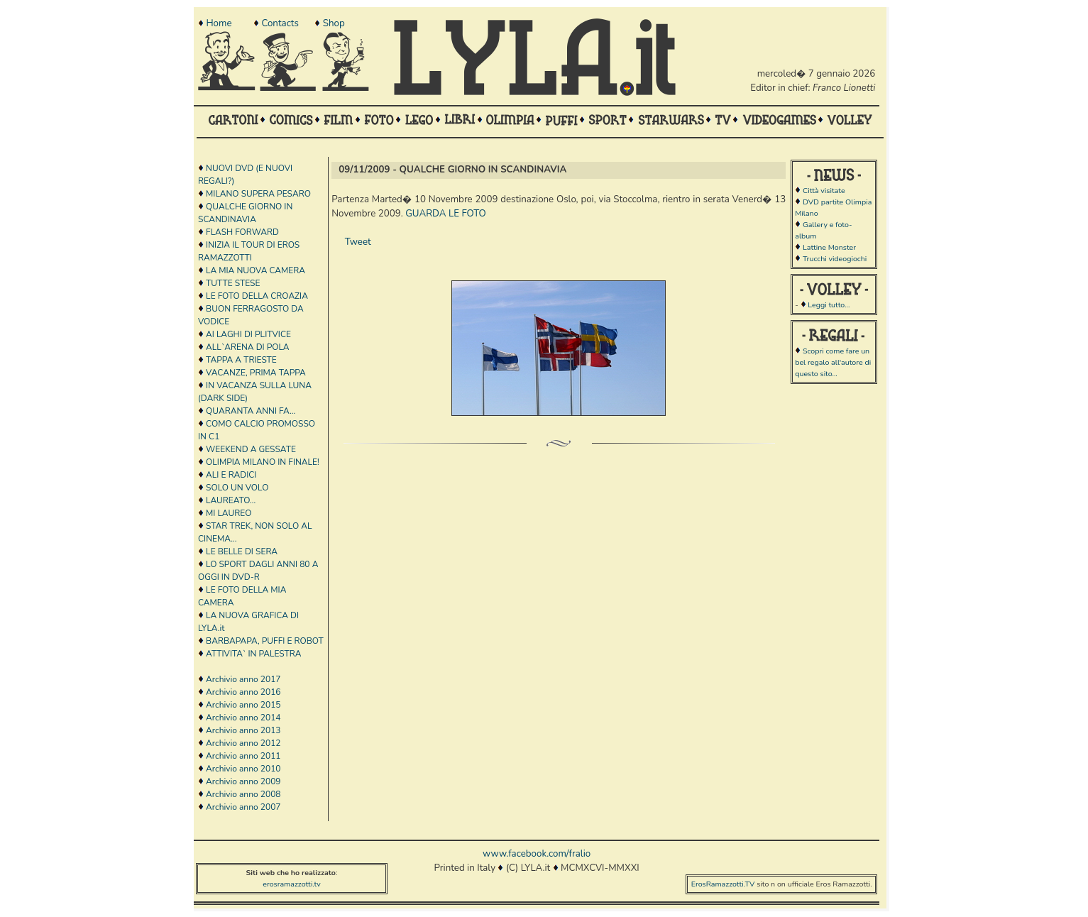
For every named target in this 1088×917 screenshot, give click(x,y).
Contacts (279, 23)
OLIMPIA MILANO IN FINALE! (262, 462)
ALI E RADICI (231, 475)
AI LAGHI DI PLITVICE (248, 334)
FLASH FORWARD (242, 232)
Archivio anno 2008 (243, 794)
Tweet (358, 242)
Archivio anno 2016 (243, 692)
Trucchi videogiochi (835, 258)
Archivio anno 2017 (243, 679)
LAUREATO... (230, 500)
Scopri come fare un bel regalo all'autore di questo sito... (833, 362)
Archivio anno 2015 (243, 704)
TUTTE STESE (233, 283)
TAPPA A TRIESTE (241, 360)
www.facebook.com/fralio (536, 853)
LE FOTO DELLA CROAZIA (257, 296)
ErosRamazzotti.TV (723, 884)
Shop (334, 23)
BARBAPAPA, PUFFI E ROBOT (265, 641)
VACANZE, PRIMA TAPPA (256, 372)
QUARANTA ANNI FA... (250, 411)
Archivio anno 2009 (243, 781)
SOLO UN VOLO (237, 487)
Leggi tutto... (829, 305)
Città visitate (824, 190)
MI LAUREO (228, 513)
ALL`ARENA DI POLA (247, 347)
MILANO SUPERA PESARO (258, 193)
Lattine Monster (829, 247)
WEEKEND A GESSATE (251, 449)
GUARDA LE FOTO (445, 213)
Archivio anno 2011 (243, 756)
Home (218, 23)
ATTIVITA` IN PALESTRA (253, 653)
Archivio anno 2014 (243, 717)
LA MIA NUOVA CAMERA (255, 270)
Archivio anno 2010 (243, 768)
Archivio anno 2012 (243, 743)
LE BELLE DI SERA (242, 551)
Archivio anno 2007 (243, 807)
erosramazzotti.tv (292, 884)
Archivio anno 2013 (243, 730)
